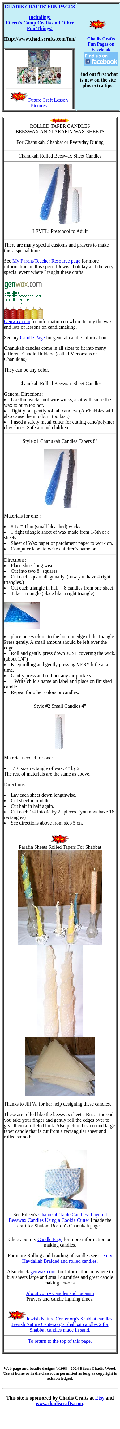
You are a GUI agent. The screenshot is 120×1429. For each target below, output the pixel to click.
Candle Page (33, 337)
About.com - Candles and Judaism (60, 1293)
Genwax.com (23, 319)
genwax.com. (43, 1271)
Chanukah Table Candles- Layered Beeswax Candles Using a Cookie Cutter (58, 1217)
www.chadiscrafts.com (59, 1403)
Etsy (99, 1397)
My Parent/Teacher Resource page (46, 261)
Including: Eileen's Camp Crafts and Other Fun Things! (40, 23)
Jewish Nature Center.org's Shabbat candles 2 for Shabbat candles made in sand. (59, 1327)
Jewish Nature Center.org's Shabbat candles (69, 1318)
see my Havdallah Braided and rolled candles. (67, 1258)
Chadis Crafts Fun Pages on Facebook (101, 51)
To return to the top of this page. (60, 1341)
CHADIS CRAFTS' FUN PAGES (40, 6)
